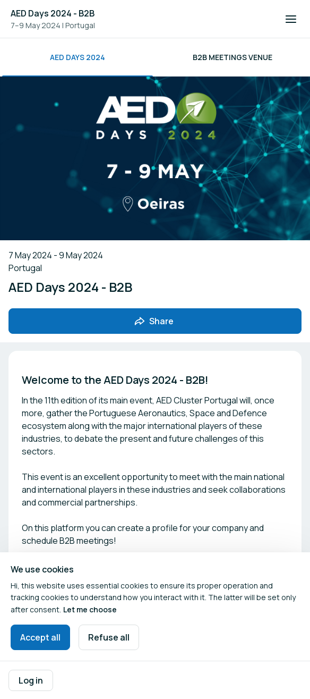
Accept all (40, 637)
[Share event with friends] (155, 321)
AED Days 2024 (77, 57)
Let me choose (90, 609)
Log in (31, 680)
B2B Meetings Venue (232, 57)
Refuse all (109, 637)
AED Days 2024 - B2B (52, 13)
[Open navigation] (291, 19)
